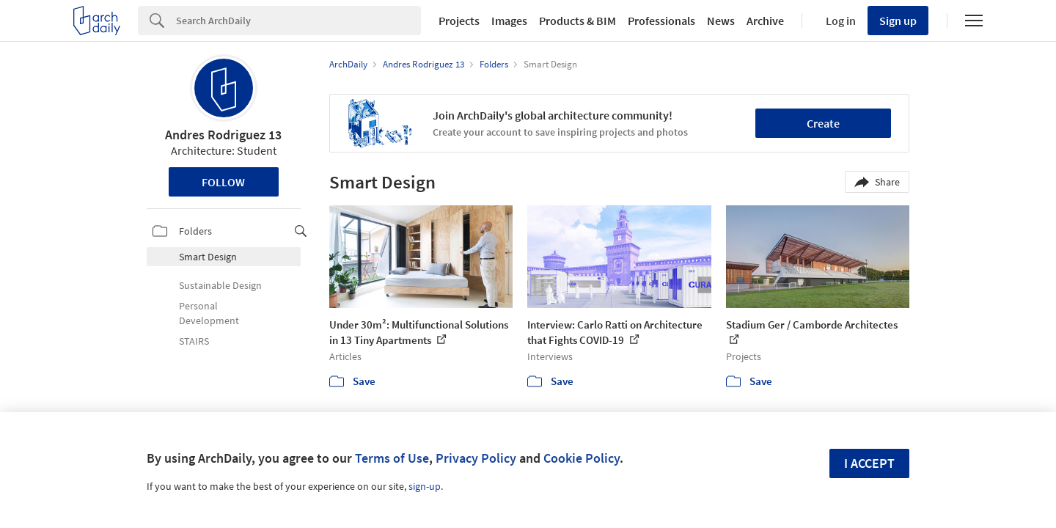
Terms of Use (392, 458)
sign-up (424, 486)
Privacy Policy (476, 458)
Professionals (661, 20)
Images (509, 20)
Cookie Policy (581, 458)
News (721, 20)
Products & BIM (577, 20)
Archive (765, 20)
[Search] (298, 20)
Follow (223, 182)
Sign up (898, 20)
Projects (459, 20)
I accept (869, 463)
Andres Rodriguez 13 (223, 134)
